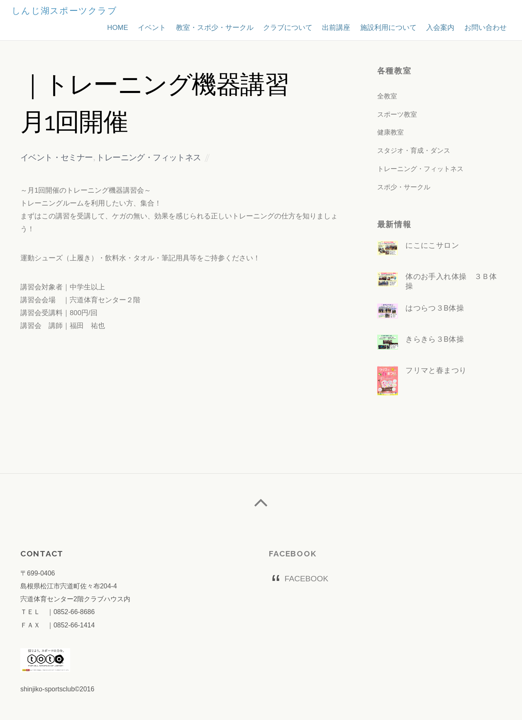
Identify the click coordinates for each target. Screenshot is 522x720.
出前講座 (329, 26)
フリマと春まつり (436, 371)
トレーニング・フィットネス (148, 158)
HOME (103, 26)
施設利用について (383, 26)
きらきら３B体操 (435, 340)
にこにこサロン (432, 245)
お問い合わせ (484, 26)
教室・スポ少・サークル (203, 26)
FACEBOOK (293, 554)
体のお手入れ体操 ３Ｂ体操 (451, 281)
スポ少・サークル (403, 187)
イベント (139, 26)
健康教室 (390, 132)
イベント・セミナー (56, 158)
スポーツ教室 (397, 114)
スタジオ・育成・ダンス (413, 150)
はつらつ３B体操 (435, 308)
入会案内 (437, 26)
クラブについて (279, 26)
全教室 (387, 96)
